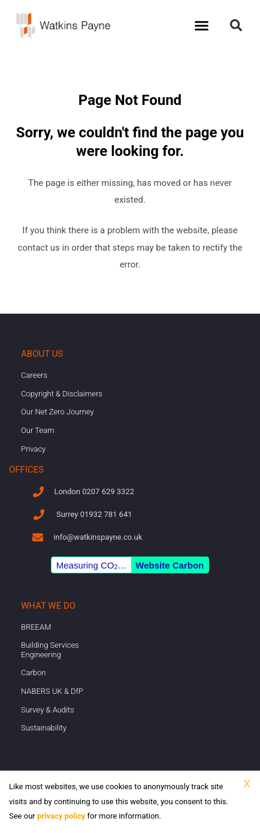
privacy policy (61, 815)
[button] (201, 25)
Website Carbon (169, 565)
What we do (48, 605)
